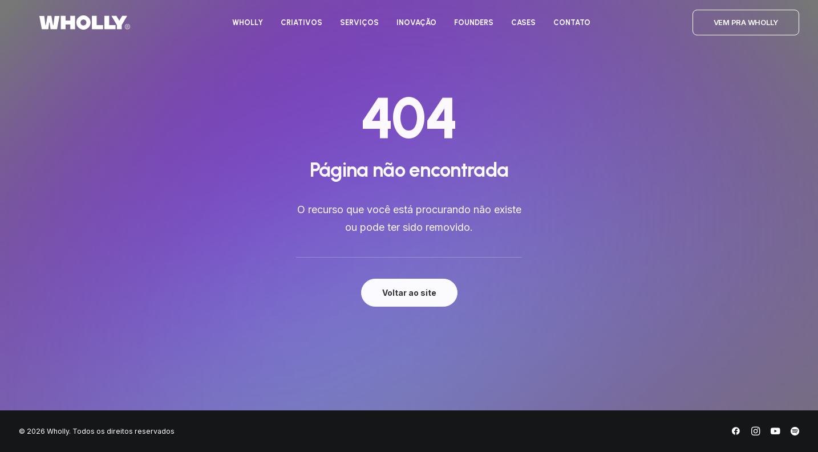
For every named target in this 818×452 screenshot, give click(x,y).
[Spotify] (795, 433)
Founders (464, 27)
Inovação (407, 27)
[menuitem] (238, 27)
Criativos (292, 27)
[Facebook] (736, 433)
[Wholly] (64, 28)
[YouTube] (775, 433)
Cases (514, 27)
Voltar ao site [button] (409, 293)
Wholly (238, 27)
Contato (562, 27)
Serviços (350, 27)
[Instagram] (755, 433)
